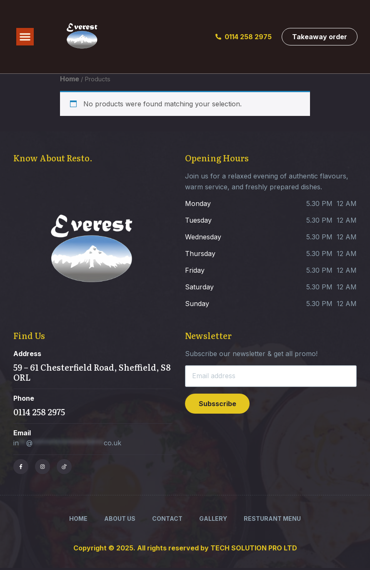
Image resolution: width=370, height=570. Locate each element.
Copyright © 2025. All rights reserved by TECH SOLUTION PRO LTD (185, 548)
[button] (25, 36)
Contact (167, 518)
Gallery (213, 518)
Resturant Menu (272, 518)
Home (69, 79)
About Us (119, 518)
